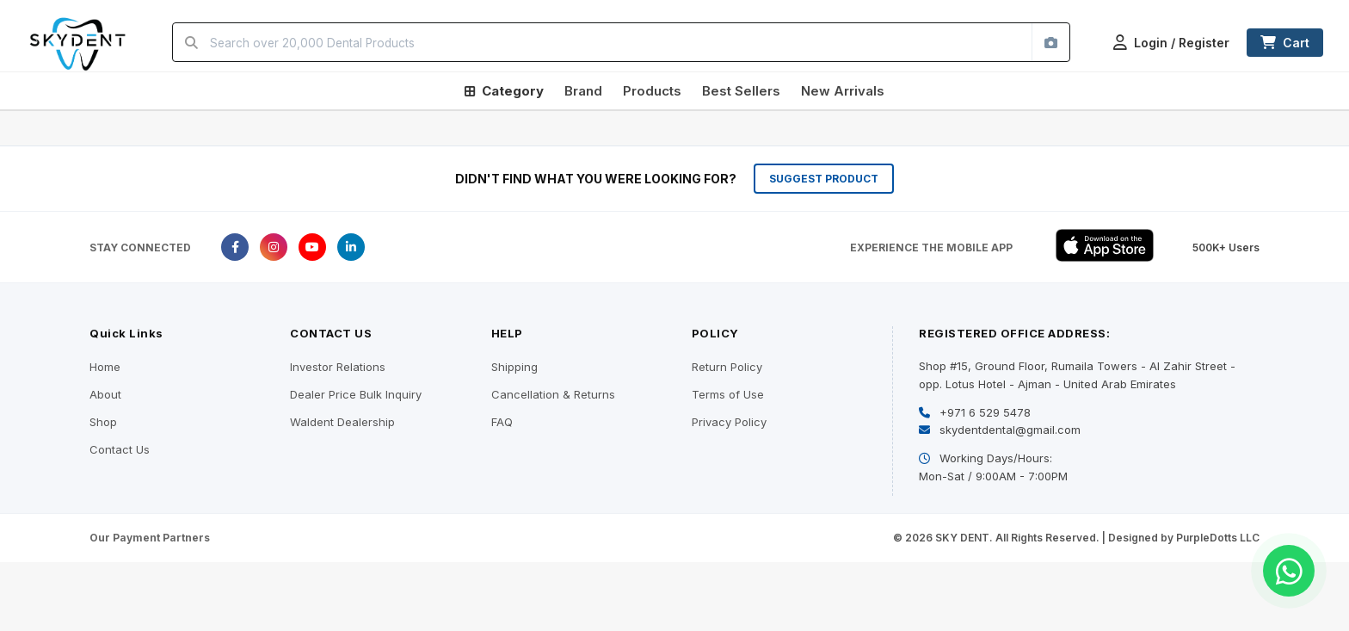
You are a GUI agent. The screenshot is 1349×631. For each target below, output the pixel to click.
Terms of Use (728, 394)
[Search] (191, 42)
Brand (583, 91)
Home (104, 367)
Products (652, 91)
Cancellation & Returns (553, 394)
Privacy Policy (729, 422)
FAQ (502, 422)
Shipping (514, 367)
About (105, 394)
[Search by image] (1050, 42)
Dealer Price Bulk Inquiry (356, 394)
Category (504, 91)
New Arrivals (842, 91)
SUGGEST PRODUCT (823, 178)
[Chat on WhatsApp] (1289, 571)
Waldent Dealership (342, 422)
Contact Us (119, 449)
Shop (103, 422)
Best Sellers (741, 91)
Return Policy (727, 367)
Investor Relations (337, 367)
